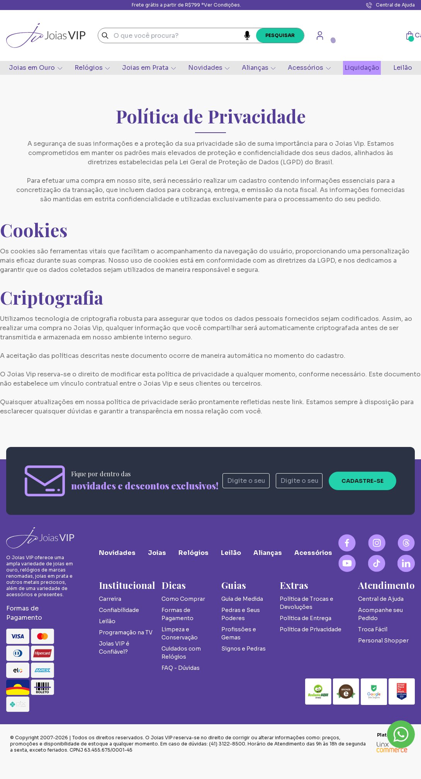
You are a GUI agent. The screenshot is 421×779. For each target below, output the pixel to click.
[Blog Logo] (406, 542)
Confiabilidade (119, 610)
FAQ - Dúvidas (180, 667)
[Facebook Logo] (347, 542)
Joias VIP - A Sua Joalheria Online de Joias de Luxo (45, 35)
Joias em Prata (148, 68)
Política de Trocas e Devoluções (306, 602)
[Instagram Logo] (376, 542)
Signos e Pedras (243, 648)
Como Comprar (183, 598)
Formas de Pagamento (177, 614)
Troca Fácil (372, 629)
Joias (157, 553)
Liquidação (362, 68)
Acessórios (309, 68)
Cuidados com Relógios (181, 652)
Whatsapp (401, 734)
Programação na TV (126, 632)
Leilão (402, 68)
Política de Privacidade (310, 629)
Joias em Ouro (35, 68)
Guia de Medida (242, 598)
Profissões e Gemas (238, 633)
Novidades (208, 68)
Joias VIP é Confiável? (114, 647)
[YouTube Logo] (347, 563)
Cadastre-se (362, 480)
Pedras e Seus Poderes (240, 614)
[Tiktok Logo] (376, 563)
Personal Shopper (383, 640)
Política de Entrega (305, 618)
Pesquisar (280, 35)
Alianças (258, 68)
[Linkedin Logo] (406, 563)
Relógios (92, 68)
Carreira (110, 598)
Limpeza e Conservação (179, 633)
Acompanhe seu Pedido (380, 614)
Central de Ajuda (390, 5)
